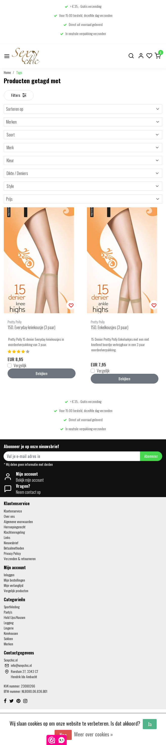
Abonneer (151, 456)
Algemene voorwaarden (18, 521)
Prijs (83, 199)
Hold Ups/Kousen (14, 617)
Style (83, 186)
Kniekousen (11, 633)
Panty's (8, 612)
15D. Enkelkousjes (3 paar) (109, 327)
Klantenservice (13, 510)
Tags (19, 72)
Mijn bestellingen (14, 580)
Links (7, 537)
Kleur (83, 160)
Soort (83, 135)
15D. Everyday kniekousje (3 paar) (31, 327)
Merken (83, 122)
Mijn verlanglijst (13, 585)
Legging (8, 622)
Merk (83, 148)
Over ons (9, 516)
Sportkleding (11, 606)
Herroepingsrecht (15, 526)
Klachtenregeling (14, 532)
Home (7, 72)
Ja (150, 724)
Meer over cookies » (93, 734)
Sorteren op (83, 109)
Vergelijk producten (16, 590)
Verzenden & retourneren (20, 558)
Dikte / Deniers (83, 173)
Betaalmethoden (14, 548)
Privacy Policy (12, 553)
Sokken (8, 638)
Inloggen (9, 574)
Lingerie (9, 628)
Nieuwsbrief (11, 542)
